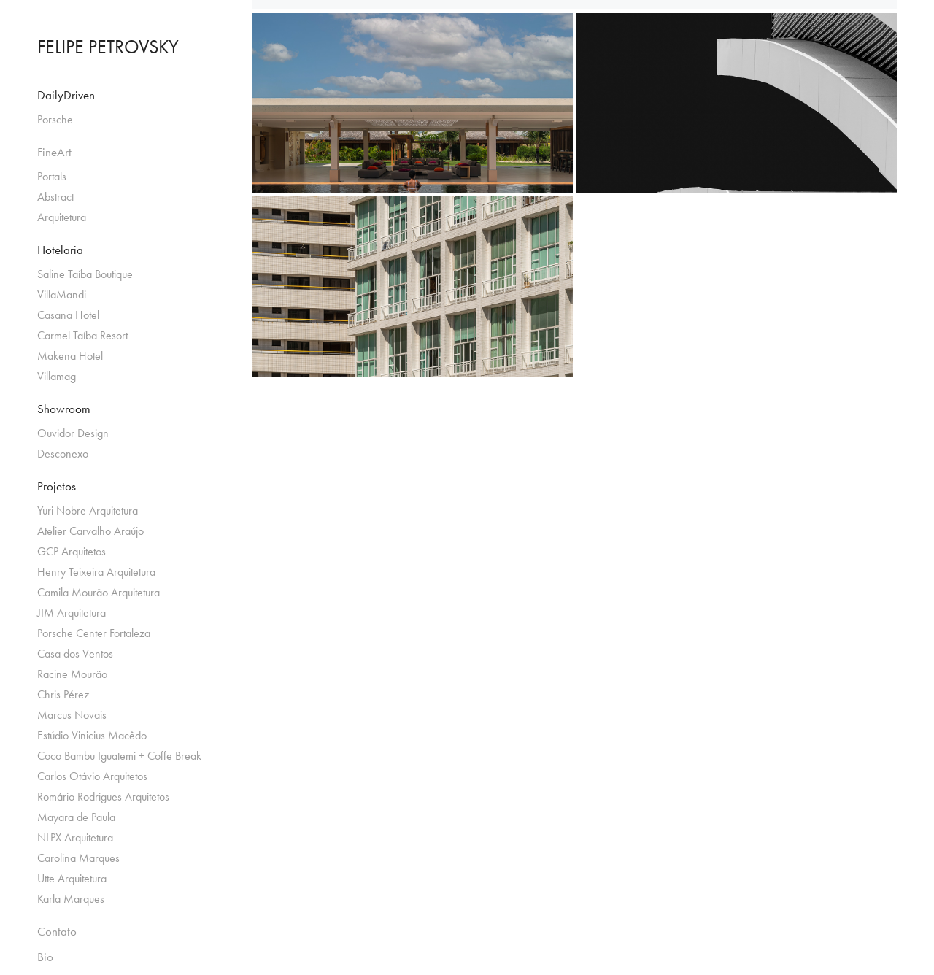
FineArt (54, 151)
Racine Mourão (72, 674)
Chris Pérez (63, 694)
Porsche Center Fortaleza (93, 633)
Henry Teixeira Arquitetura (96, 572)
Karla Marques (70, 899)
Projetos (56, 486)
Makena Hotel (70, 356)
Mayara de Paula (76, 817)
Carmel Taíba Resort (82, 335)
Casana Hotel (68, 315)
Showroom (63, 408)
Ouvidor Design (73, 433)
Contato (57, 931)
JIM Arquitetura (71, 613)
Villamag (56, 376)
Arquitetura (61, 217)
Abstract (55, 197)
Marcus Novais (72, 715)
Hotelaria (60, 249)
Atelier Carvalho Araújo (90, 531)
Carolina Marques (78, 858)
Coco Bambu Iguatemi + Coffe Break (119, 756)
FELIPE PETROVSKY (108, 47)
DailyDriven (66, 95)
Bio (45, 956)
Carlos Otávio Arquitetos (92, 776)
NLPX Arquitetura (75, 837)
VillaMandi (61, 294)
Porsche (55, 119)
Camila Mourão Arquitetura (98, 592)
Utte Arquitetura (72, 878)
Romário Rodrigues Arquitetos (103, 796)
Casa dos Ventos (75, 653)
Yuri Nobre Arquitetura (87, 510)
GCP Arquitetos (71, 551)
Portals (51, 176)
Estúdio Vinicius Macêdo (92, 735)
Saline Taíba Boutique (85, 274)
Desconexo (62, 453)
